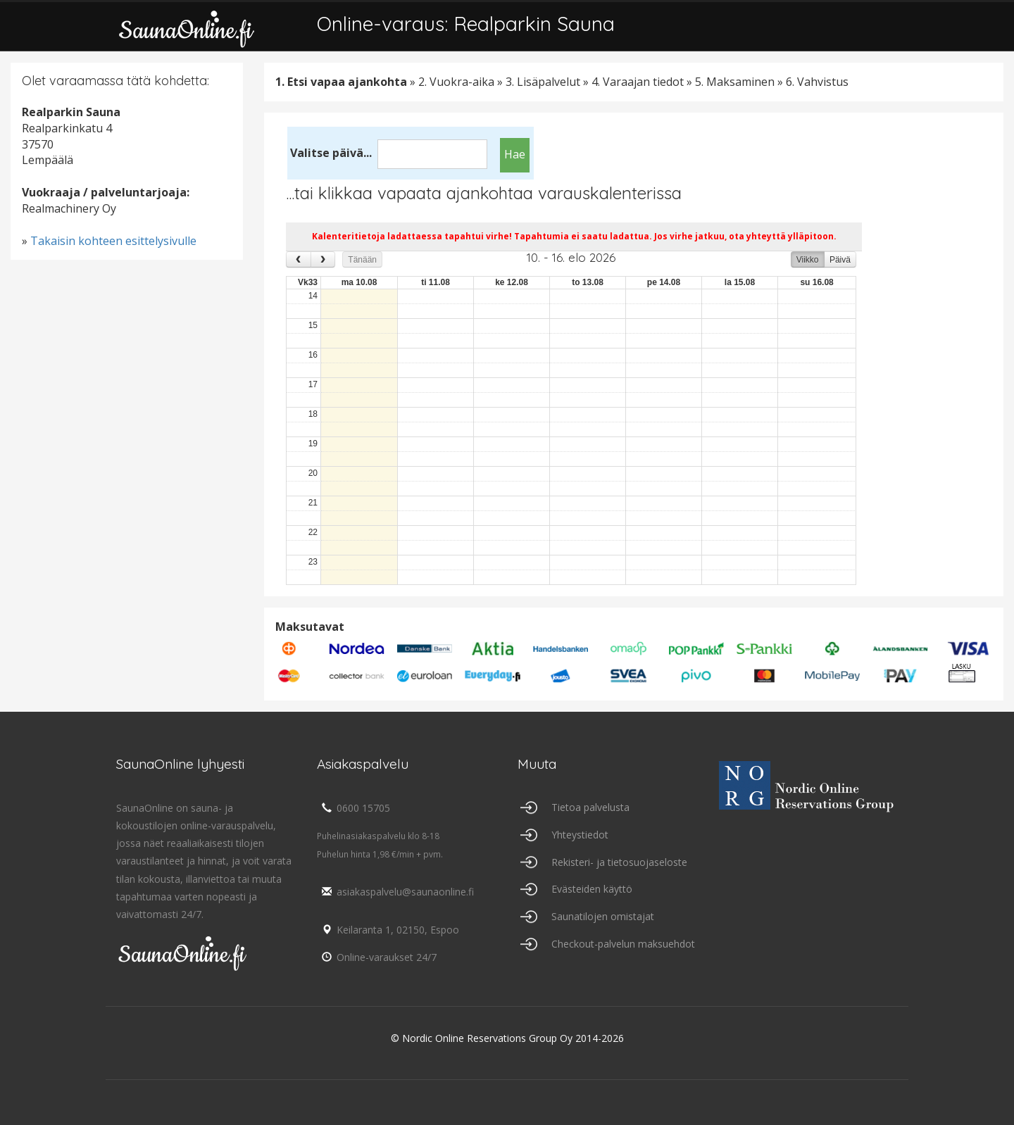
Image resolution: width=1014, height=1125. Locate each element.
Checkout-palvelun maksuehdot (623, 943)
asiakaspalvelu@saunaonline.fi (395, 891)
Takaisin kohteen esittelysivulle (113, 241)
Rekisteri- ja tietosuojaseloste (619, 862)
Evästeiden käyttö (591, 888)
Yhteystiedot (579, 834)
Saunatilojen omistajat (602, 916)
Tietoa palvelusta (590, 807)
